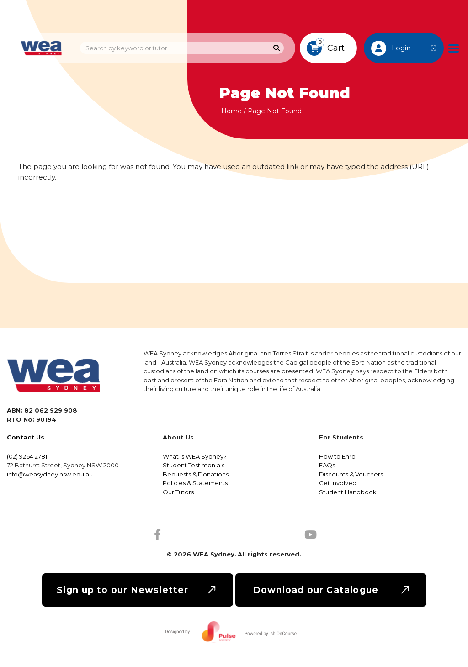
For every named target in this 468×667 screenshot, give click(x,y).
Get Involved (337, 483)
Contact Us (25, 437)
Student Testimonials (193, 465)
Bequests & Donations (196, 474)
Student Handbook (348, 492)
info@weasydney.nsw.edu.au (50, 474)
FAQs (327, 465)
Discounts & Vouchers (351, 474)
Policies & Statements (195, 483)
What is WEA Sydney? (195, 456)
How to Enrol (338, 456)
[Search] (276, 48)
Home (231, 111)
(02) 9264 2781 (27, 456)
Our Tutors (178, 492)
